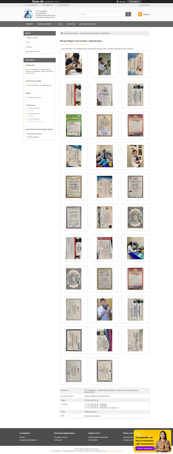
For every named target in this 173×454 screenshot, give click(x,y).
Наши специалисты (71, 33)
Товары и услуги (44, 24)
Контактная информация (28, 440)
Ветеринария (93, 440)
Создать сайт (48, 1)
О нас (60, 24)
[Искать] (128, 14)
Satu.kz (96, 449)
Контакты (71, 24)
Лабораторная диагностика (98, 437)
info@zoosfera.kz (90, 412)
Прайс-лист (58, 440)
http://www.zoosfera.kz (92, 416)
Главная (29, 24)
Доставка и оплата (87, 24)
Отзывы (29, 47)
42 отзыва (123, 1)
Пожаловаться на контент (114, 451)
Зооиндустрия (128, 437)
